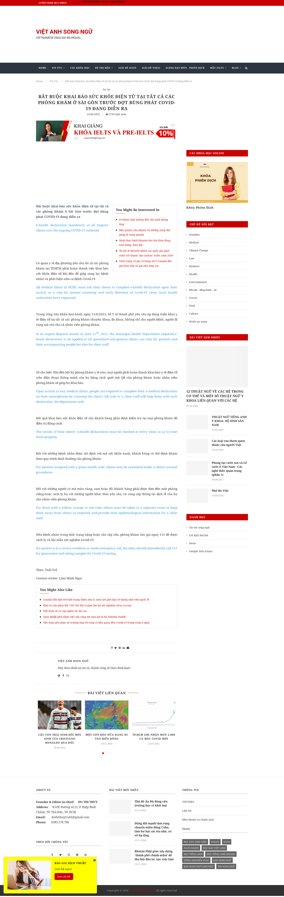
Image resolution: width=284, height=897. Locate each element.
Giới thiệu (188, 801)
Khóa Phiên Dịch (200, 208)
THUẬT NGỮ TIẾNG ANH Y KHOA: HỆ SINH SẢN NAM (229, 421)
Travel (193, 298)
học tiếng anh (193, 854)
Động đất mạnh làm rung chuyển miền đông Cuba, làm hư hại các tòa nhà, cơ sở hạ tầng (154, 829)
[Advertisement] (178, 34)
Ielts (227, 841)
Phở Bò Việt (220, 491)
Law (191, 258)
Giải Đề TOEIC (151, 67)
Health (193, 274)
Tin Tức (57, 67)
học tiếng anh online (221, 854)
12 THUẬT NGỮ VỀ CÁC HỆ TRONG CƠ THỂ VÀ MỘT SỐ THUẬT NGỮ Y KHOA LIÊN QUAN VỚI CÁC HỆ (215, 396)
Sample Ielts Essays (200, 551)
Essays (215, 841)
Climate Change (198, 250)
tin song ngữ (226, 866)
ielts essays (191, 848)
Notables (194, 234)
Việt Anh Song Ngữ (73, 661)
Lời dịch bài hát (198, 536)
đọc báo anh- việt (195, 841)
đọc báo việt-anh (214, 848)
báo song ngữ (222, 860)
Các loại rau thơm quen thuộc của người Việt (229, 443)
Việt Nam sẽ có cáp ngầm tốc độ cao (65, 611)
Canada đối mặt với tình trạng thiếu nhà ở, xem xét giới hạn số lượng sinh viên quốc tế (96, 599)
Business (194, 266)
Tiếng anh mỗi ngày (196, 860)
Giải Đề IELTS (127, 67)
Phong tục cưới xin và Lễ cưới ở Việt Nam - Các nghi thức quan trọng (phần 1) (230, 469)
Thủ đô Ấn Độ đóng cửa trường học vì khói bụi (151, 803)
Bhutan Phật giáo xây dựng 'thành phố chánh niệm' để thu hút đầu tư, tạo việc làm (154, 858)
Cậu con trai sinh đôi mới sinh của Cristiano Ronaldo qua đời (59, 738)
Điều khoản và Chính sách (198, 819)
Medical (194, 242)
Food (192, 305)
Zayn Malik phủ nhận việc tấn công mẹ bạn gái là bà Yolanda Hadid (84, 616)
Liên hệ (186, 810)
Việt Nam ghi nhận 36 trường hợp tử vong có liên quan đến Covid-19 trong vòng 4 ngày (96, 622)
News (192, 543)
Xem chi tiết (63, 876)
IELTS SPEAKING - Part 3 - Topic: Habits (103, 2)
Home (42, 67)
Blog (235, 67)
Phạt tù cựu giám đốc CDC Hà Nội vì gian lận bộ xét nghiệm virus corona (87, 605)
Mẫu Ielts (217, 67)
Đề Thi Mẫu (102, 67)
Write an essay (198, 321)
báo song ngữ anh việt (198, 866)
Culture (193, 313)
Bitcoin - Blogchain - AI (202, 290)
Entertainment (198, 282)
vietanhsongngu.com (141, 891)
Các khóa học (80, 67)
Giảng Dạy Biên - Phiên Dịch (185, 67)
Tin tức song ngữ (199, 528)
